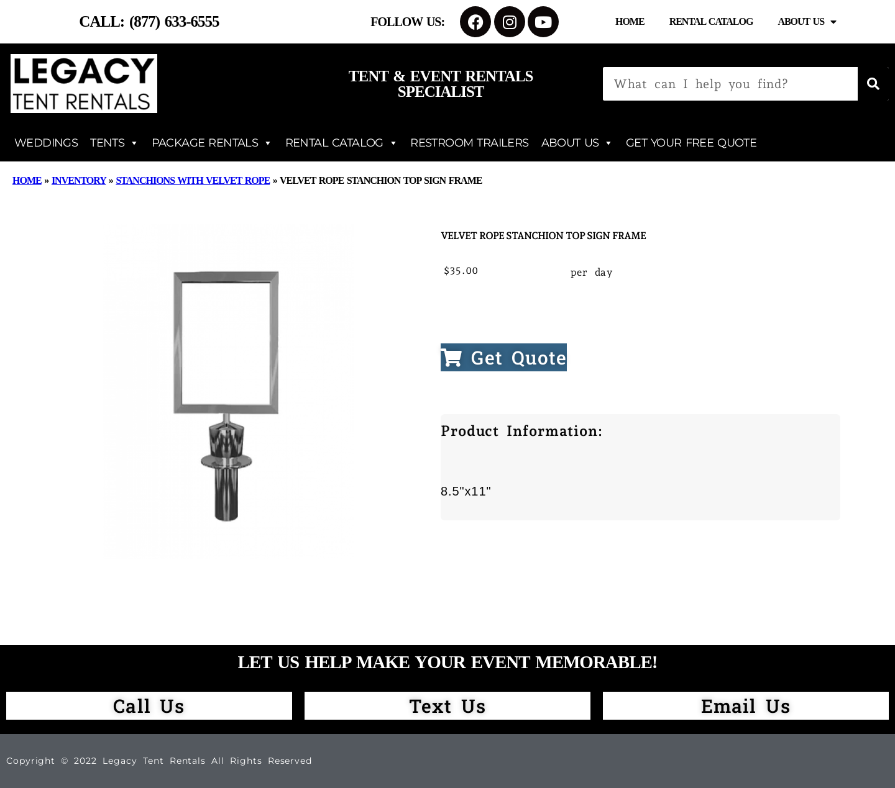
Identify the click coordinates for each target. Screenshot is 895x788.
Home (630, 21)
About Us (807, 22)
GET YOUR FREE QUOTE (691, 143)
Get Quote (504, 357)
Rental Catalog (711, 21)
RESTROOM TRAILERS (469, 143)
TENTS (114, 142)
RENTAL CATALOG (341, 142)
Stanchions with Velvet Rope (193, 180)
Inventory (79, 180)
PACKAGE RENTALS (212, 142)
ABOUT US (577, 142)
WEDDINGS (46, 143)
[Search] (873, 84)
